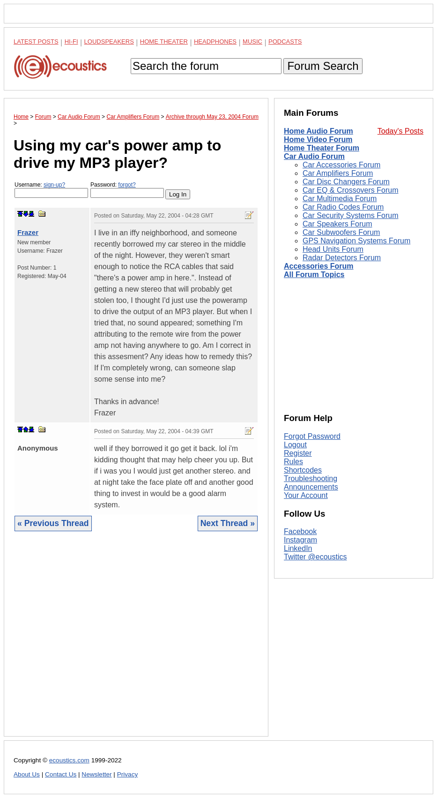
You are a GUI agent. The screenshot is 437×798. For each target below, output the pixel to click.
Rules (293, 462)
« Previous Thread (53, 523)
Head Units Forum (333, 249)
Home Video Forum (318, 139)
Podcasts (285, 41)
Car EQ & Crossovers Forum (350, 190)
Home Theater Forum (321, 148)
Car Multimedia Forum (340, 199)
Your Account (306, 495)
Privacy (127, 774)
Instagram (300, 540)
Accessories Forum (319, 266)
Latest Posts (36, 41)
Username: (51, 189)
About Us (27, 774)
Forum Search (322, 66)
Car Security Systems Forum (350, 215)
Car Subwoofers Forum (341, 232)
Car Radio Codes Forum (343, 207)
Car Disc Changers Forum (346, 182)
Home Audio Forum (318, 131)
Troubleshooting (310, 478)
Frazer (27, 232)
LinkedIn (298, 548)
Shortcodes (303, 470)
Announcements (311, 487)
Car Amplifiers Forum (338, 173)
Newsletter (96, 774)
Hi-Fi (71, 41)
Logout (295, 445)
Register (298, 453)
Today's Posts (400, 131)
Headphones (215, 41)
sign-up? (54, 184)
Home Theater (164, 41)
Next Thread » (227, 523)
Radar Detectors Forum (342, 258)
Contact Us (60, 774)
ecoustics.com (69, 760)
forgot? (126, 184)
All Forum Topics (314, 275)
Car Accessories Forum (341, 165)
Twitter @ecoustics (315, 557)
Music (252, 41)
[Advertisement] (136, 641)
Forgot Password (312, 436)
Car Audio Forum (314, 156)
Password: (127, 189)
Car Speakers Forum (337, 224)
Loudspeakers (109, 41)
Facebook (300, 531)
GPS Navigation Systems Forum (356, 241)
